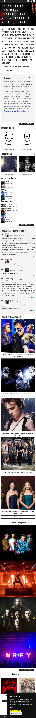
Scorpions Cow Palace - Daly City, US (16, 279)
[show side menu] (34, 1)
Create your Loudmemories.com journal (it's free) (17, 66)
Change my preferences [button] (16, 713)
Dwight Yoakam (9, 189)
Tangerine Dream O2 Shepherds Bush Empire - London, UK (19, 234)
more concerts (26, 670)
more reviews (26, 123)
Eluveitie (7, 219)
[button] (31, 1)
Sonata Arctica (8, 192)
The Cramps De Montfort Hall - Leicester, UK (17, 269)
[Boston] (18, 452)
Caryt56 (6, 111)
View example (8, 70)
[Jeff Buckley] (18, 412)
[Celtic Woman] (18, 491)
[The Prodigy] (18, 373)
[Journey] (18, 336)
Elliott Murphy (8, 208)
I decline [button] (18, 710)
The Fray (7, 181)
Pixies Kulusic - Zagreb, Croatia (15, 260)
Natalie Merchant (17, 111)
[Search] (28, 1)
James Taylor (8, 212)
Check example (18, 517)
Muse (6, 185)
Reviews (4, 716)
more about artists (27, 224)
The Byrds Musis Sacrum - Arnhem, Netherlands (18, 301)
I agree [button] (12, 710)
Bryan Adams (8, 196)
